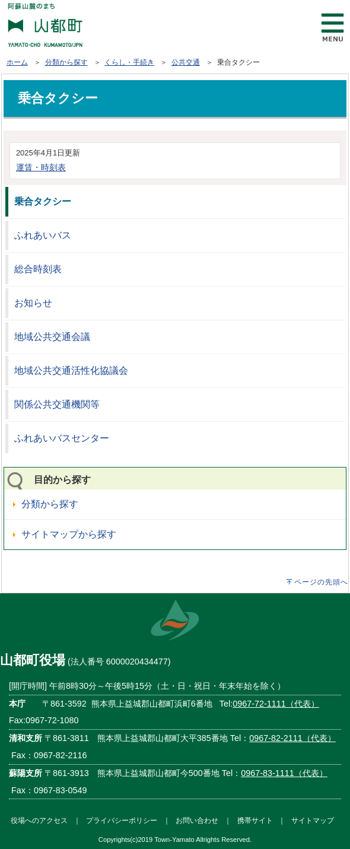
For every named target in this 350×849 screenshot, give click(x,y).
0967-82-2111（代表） (292, 738)
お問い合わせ (197, 820)
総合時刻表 (38, 269)
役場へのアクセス (39, 820)
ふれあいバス (42, 235)
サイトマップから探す (68, 534)
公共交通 (185, 62)
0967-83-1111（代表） (284, 773)
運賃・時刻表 (41, 167)
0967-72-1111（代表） (276, 703)
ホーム (17, 62)
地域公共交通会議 (52, 337)
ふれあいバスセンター (61, 438)
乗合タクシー (42, 201)
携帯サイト (255, 820)
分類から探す (66, 62)
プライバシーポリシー (121, 820)
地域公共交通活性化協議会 (71, 370)
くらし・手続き (129, 62)
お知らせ (33, 303)
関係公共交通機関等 (57, 404)
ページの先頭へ (321, 582)
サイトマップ (312, 820)
